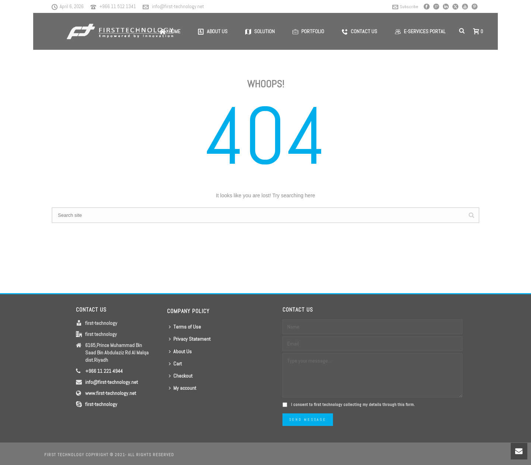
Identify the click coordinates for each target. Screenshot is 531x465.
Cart (175, 363)
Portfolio (308, 31)
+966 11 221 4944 (104, 371)
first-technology (101, 404)
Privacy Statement (190, 339)
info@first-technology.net (178, 6)
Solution (260, 31)
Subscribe (405, 7)
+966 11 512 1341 (118, 6)
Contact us (359, 31)
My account (182, 388)
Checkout (180, 375)
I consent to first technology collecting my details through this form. (353, 404)
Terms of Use (185, 326)
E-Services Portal (420, 31)
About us (213, 31)
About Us (180, 351)
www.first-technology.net (110, 393)
